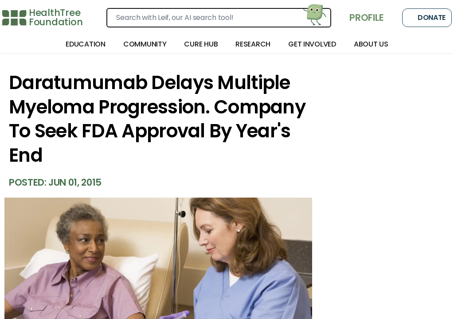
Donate (427, 17)
